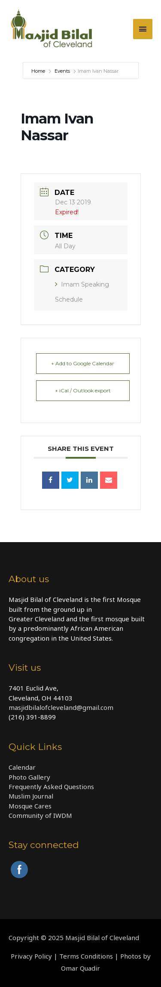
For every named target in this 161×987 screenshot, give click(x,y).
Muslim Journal (31, 796)
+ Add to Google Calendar (82, 363)
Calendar (22, 767)
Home (38, 71)
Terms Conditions (86, 956)
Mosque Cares (30, 806)
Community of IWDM (40, 815)
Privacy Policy (31, 956)
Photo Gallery (29, 777)
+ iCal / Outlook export (83, 390)
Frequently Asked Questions (51, 786)
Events (62, 71)
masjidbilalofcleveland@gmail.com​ (61, 707)
